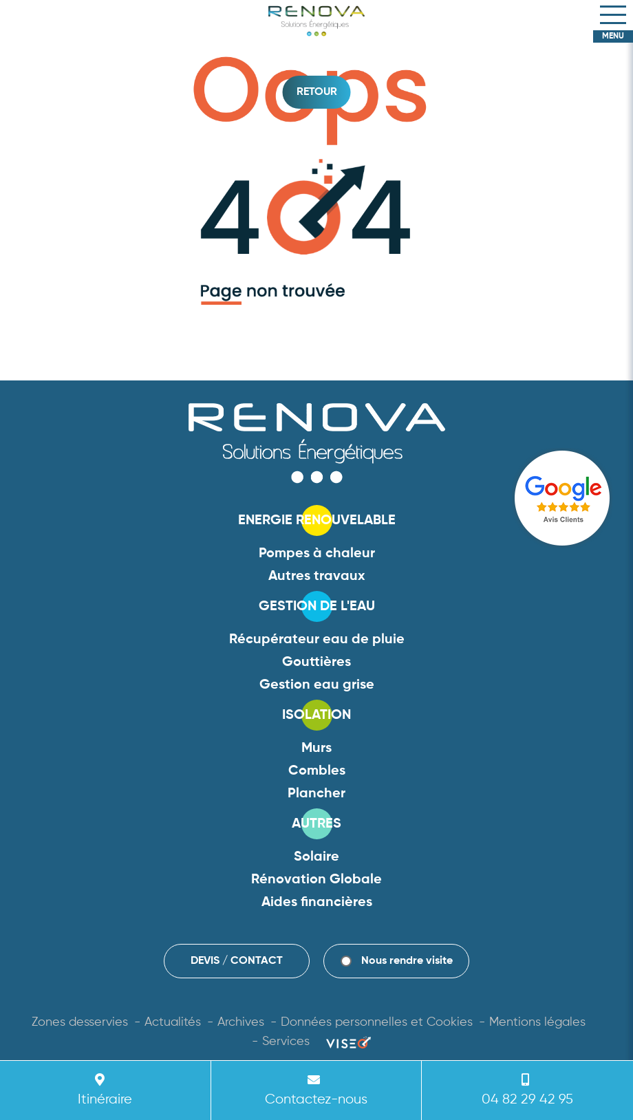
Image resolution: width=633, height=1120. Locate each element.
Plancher (316, 794)
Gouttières (316, 662)
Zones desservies (80, 1022)
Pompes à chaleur (317, 554)
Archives (240, 1022)
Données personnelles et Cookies (377, 1022)
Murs (316, 748)
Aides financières (316, 902)
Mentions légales (537, 1022)
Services (286, 1041)
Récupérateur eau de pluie (317, 640)
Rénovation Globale (316, 880)
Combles (316, 771)
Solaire (316, 857)
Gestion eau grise (316, 685)
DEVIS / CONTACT (237, 961)
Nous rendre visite (407, 961)
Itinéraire (102, 1089)
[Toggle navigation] (613, 15)
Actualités (172, 1022)
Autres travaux (316, 576)
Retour (317, 92)
